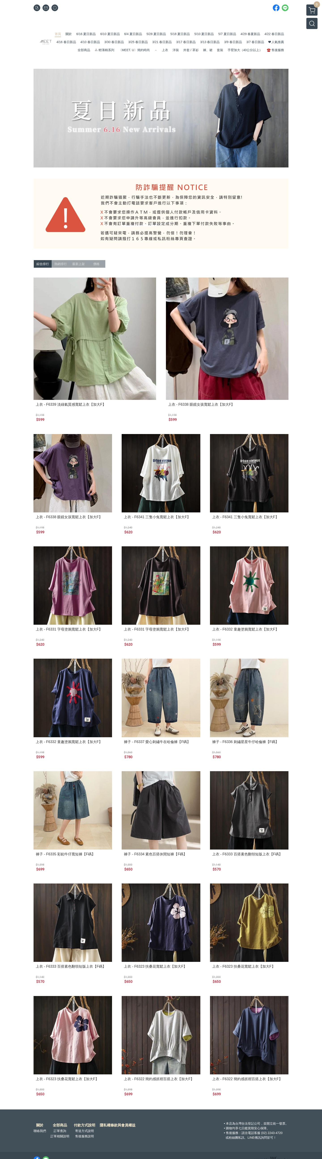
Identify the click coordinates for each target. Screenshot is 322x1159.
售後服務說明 (84, 1136)
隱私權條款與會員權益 (118, 1125)
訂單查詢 (60, 1130)
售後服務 (232, 1133)
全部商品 (60, 1125)
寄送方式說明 (84, 1130)
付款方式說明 (84, 1125)
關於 (39, 1125)
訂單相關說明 (60, 1136)
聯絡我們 (40, 1130)
